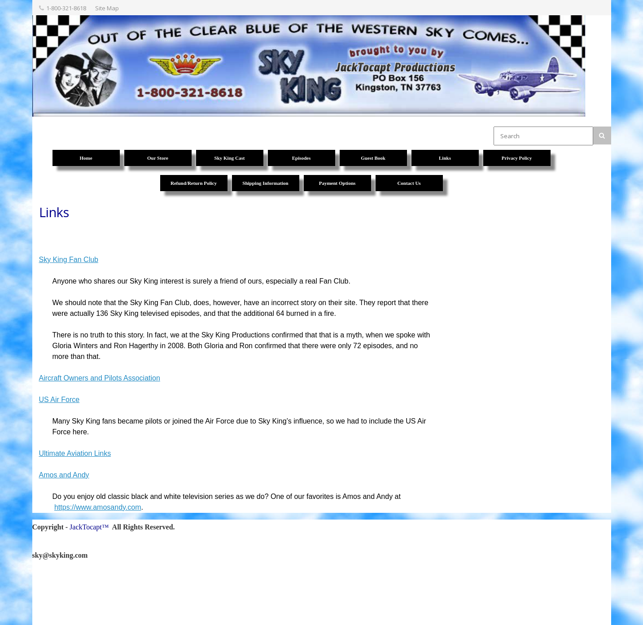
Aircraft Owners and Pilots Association (99, 378)
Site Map (107, 8)
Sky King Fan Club (69, 259)
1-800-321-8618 (66, 8)
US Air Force (59, 399)
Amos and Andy (64, 475)
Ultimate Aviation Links (75, 453)
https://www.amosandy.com (97, 507)
